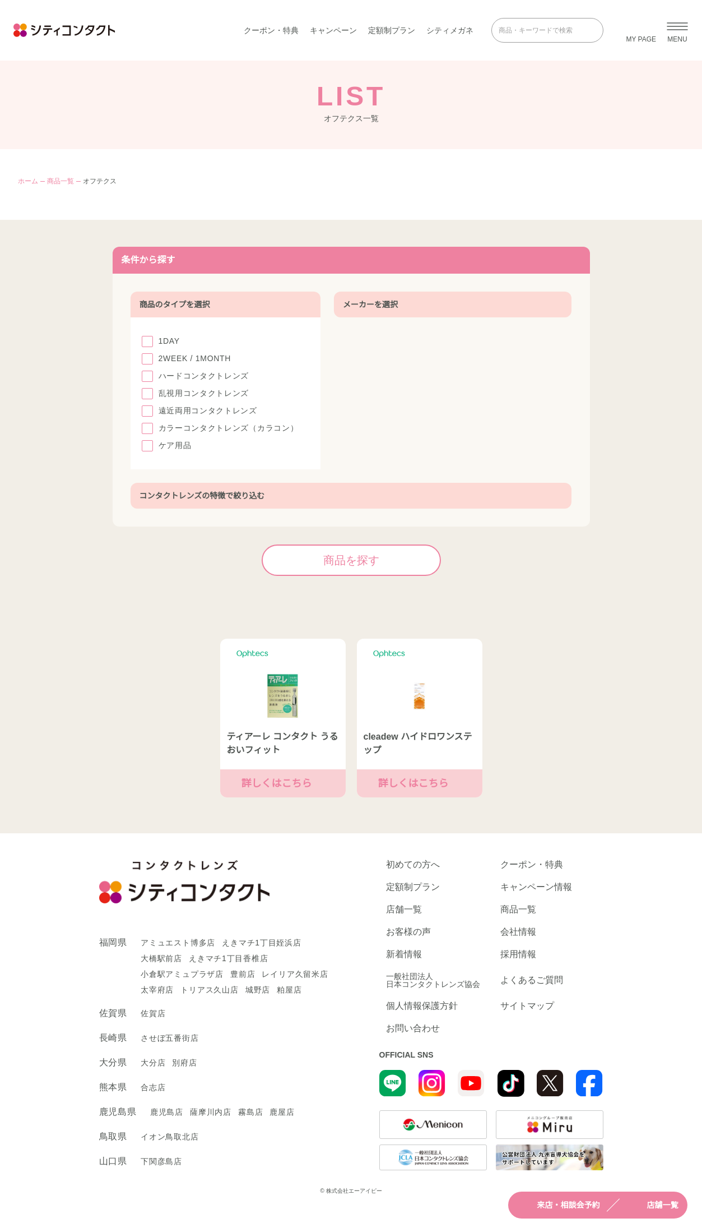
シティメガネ (449, 30)
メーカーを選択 (452, 304)
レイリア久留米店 (295, 974)
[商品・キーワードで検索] (539, 30)
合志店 (153, 1087)
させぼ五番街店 (170, 1037)
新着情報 (404, 954)
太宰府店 (157, 989)
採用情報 (518, 954)
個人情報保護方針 (422, 1006)
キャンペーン (333, 30)
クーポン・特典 (271, 30)
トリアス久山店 (209, 989)
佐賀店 (153, 1013)
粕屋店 (289, 989)
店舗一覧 (652, 1205)
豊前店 (242, 974)
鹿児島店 (166, 1112)
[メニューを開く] (677, 30)
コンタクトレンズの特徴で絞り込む (351, 495)
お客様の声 (408, 932)
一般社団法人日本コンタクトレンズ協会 (433, 980)
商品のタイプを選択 (226, 304)
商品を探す (377, 560)
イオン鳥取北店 (170, 1136)
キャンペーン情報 (536, 887)
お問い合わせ (413, 1028)
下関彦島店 (161, 1161)
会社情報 (518, 932)
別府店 (184, 1062)
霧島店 (250, 1112)
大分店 (153, 1062)
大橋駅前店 (161, 958)
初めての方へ (413, 864)
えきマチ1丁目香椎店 (228, 958)
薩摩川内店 (210, 1112)
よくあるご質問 (531, 980)
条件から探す (351, 260)
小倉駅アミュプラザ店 (182, 974)
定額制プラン (391, 30)
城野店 (257, 989)
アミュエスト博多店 (178, 942)
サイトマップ (527, 1006)
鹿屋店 (281, 1112)
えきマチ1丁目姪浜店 (261, 942)
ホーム (28, 181)
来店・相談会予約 (558, 1205)
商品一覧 (60, 181)
